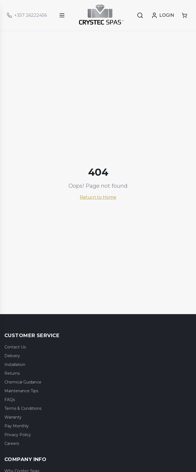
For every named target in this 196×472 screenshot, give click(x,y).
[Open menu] (61, 15)
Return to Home (98, 197)
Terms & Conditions (22, 408)
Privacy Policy (17, 434)
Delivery (12, 355)
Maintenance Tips (21, 390)
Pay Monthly (16, 425)
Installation (14, 364)
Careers (11, 443)
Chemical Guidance (22, 382)
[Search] (140, 15)
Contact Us (15, 347)
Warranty (13, 417)
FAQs (9, 399)
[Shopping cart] (184, 15)
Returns (12, 373)
